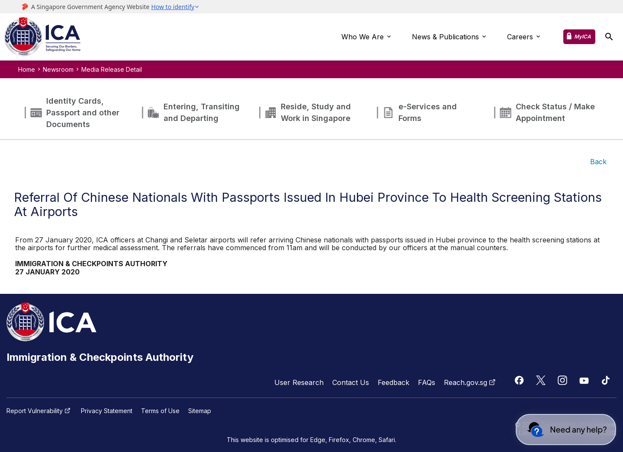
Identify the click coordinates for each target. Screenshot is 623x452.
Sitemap (199, 410)
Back (598, 161)
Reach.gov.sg (471, 382)
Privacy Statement (106, 410)
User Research (299, 382)
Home (26, 69)
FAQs (426, 382)
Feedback (393, 382)
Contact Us (350, 382)
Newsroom (58, 69)
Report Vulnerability (39, 410)
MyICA (582, 36)
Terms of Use (160, 410)
